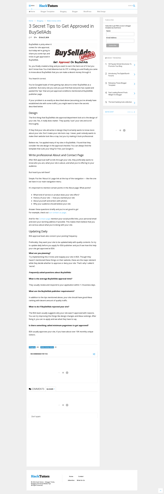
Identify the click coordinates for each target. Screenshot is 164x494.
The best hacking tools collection (120, 102)
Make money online (54, 21)
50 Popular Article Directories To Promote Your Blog (120, 65)
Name (108, 31)
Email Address (111, 38)
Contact (80, 476)
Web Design (101, 11)
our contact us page (57, 212)
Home (32, 11)
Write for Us (81, 480)
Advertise (71, 480)
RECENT (109, 112)
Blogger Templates (47, 11)
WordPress (87, 11)
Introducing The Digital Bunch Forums (118, 75)
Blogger (75, 11)
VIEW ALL (131, 112)
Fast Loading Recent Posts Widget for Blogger (118, 94)
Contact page (44, 218)
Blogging (63, 11)
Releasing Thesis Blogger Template (117, 84)
